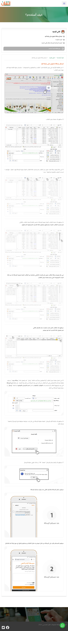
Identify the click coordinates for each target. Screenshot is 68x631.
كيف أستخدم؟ (60, 58)
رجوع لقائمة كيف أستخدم (56, 48)
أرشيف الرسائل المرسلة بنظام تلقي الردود (51, 43)
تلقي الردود (52, 58)
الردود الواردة (59, 40)
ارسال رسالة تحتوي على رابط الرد (53, 36)
